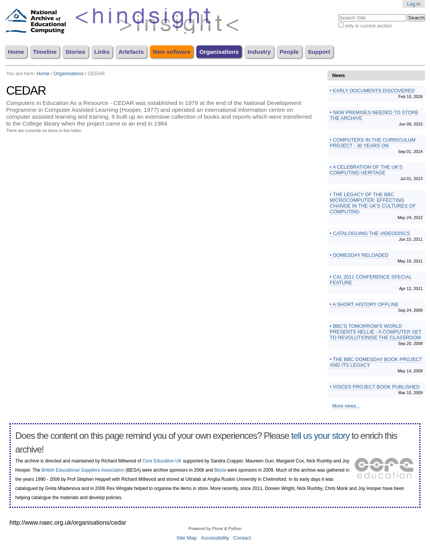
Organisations (219, 51)
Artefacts (131, 51)
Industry (259, 51)
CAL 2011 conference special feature (371, 279)
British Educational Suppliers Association (83, 470)
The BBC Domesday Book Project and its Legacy (376, 362)
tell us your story (320, 435)
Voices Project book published (376, 387)
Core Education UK (162, 461)
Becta (220, 470)
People (289, 51)
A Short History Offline (365, 304)
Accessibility (215, 538)
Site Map (186, 538)
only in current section (368, 26)
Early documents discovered (373, 90)
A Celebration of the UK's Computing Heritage (366, 170)
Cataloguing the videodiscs (371, 233)
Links (101, 51)
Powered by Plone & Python (214, 528)
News (338, 75)
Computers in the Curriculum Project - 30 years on (373, 142)
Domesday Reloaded (360, 255)
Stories (75, 51)
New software (172, 51)
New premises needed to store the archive (374, 115)
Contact (242, 538)
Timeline (44, 51)
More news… (346, 406)
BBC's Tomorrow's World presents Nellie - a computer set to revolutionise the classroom (375, 331)
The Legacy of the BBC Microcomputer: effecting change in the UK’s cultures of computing (373, 203)
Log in (413, 4)
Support (319, 51)
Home (16, 51)
